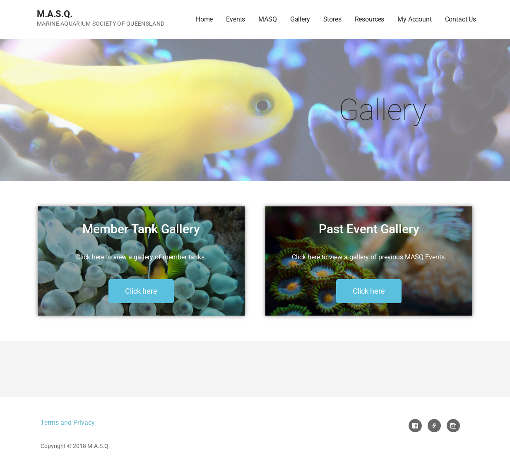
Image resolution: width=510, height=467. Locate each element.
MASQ (267, 19)
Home (204, 19)
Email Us (434, 425)
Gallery (300, 19)
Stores (332, 19)
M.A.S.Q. (54, 14)
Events (235, 19)
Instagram (453, 425)
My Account (414, 19)
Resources (370, 19)
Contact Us (460, 19)
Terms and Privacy (68, 422)
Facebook (415, 425)
